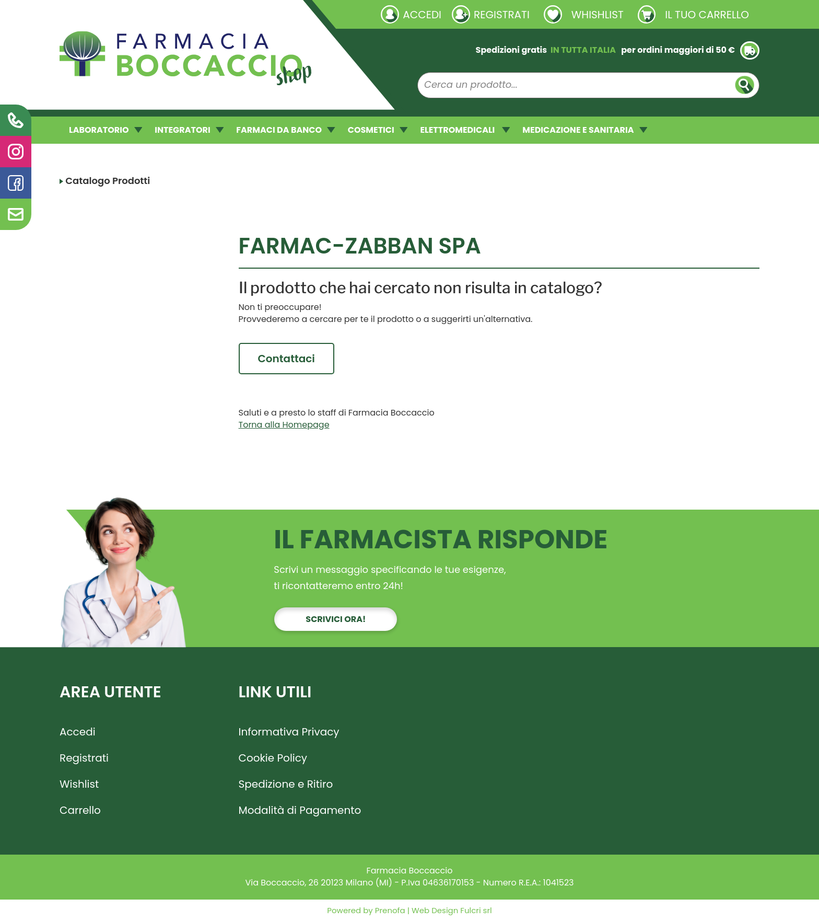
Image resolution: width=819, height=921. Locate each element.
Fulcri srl (476, 910)
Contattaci (286, 358)
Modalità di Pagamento (300, 810)
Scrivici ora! (336, 619)
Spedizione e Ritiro (286, 784)
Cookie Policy (273, 758)
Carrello (80, 810)
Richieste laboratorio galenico (122, 14)
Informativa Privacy (289, 731)
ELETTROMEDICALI (465, 130)
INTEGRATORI (189, 130)
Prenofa (389, 910)
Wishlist (79, 784)
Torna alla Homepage (284, 425)
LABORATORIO (105, 130)
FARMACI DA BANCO (285, 130)
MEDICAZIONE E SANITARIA (584, 130)
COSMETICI (378, 130)
